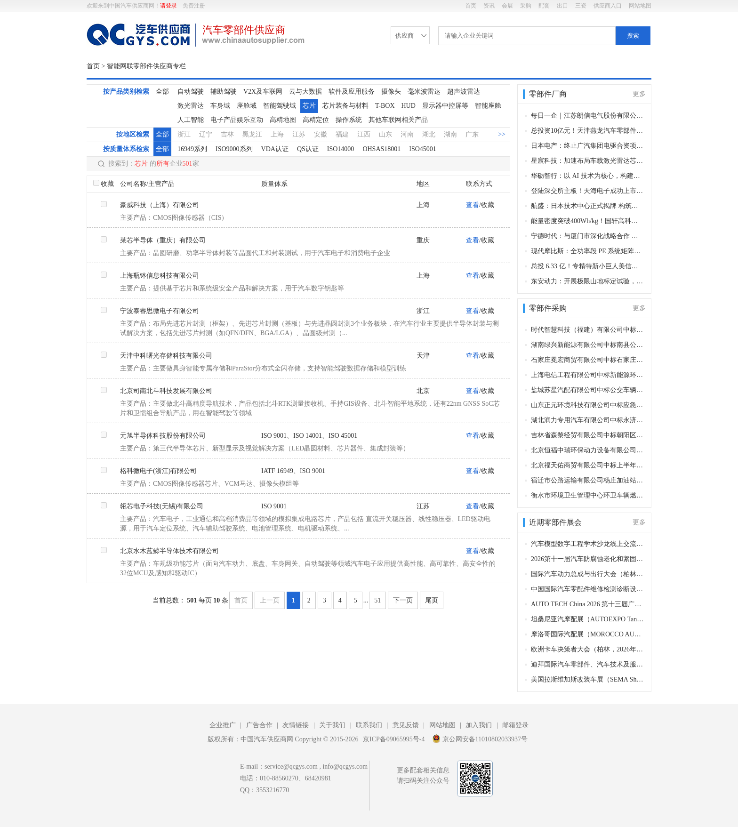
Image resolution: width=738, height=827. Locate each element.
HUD (408, 105)
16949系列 (192, 149)
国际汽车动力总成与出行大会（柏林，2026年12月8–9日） (587, 574)
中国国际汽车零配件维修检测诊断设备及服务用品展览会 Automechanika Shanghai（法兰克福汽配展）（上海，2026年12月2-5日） (587, 589)
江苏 (298, 134)
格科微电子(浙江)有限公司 (158, 470)
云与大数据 (305, 91)
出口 (562, 5)
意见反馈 (406, 725)
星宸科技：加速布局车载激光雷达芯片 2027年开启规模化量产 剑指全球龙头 (587, 160)
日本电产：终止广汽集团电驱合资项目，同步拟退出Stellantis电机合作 (587, 145)
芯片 (309, 105)
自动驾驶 (190, 91)
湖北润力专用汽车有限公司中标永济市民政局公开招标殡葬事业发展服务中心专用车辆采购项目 (587, 420)
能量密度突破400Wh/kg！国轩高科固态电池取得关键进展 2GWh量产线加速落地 (587, 221)
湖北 (428, 134)
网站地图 (640, 5)
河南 (407, 134)
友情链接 (295, 725)
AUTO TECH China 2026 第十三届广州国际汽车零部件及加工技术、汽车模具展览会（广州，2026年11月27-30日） (587, 604)
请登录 (168, 5)
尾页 (431, 600)
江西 (363, 134)
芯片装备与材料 (345, 105)
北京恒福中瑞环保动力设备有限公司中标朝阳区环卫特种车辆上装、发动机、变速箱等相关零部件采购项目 (587, 450)
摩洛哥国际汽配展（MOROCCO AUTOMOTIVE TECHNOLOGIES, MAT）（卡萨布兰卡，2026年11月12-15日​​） (587, 634)
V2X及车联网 (262, 91)
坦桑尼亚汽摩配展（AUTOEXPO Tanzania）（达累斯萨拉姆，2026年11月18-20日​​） (587, 619)
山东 (385, 134)
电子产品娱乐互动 (236, 119)
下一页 (403, 600)
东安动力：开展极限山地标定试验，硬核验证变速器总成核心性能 (587, 281)
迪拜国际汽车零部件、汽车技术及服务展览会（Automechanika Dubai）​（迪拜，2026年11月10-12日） (587, 664)
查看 (472, 205)
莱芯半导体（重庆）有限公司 (163, 240)
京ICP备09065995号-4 (394, 739)
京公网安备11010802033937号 (480, 738)
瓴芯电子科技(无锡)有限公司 (161, 506)
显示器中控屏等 (445, 105)
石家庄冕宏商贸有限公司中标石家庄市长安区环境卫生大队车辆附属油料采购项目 (587, 359)
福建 (342, 134)
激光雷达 (190, 105)
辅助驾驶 (223, 91)
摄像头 (391, 91)
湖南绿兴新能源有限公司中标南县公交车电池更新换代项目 (587, 344)
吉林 (227, 134)
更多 (639, 93)
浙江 (184, 134)
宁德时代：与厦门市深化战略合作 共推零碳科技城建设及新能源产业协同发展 (587, 236)
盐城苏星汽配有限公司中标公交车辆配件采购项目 (587, 389)
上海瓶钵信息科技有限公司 (159, 275)
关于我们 (332, 725)
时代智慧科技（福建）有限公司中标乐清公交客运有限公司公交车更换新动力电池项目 (587, 329)
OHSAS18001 (381, 149)
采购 (525, 5)
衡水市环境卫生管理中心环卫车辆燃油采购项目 (587, 495)
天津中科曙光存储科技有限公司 (166, 355)
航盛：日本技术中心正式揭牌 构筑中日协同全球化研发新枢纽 (587, 205)
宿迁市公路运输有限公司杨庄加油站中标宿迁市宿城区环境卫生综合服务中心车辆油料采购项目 (587, 480)
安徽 (320, 134)
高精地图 (283, 119)
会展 (507, 5)
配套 (544, 5)
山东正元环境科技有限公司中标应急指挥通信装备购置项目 (587, 405)
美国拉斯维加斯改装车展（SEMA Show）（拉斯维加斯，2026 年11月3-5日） (587, 679)
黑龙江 (252, 134)
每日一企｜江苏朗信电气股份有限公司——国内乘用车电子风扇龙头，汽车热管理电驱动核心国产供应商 (587, 115)
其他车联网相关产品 (398, 119)
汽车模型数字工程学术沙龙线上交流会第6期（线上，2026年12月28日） (587, 543)
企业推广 (222, 725)
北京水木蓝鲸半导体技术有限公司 (169, 550)
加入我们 (478, 725)
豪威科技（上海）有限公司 (159, 205)
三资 (580, 5)
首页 (470, 5)
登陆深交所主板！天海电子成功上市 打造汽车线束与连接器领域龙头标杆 (587, 190)
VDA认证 (275, 149)
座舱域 (247, 105)
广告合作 (259, 725)
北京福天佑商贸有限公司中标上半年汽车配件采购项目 (587, 465)
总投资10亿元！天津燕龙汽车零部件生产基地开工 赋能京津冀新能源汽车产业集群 (587, 130)
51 (377, 600)
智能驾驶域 (279, 105)
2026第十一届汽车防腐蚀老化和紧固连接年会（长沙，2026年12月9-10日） (587, 558)
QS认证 (308, 149)
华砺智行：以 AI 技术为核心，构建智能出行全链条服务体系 (587, 175)
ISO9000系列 (234, 149)
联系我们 (369, 725)
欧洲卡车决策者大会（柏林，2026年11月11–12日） (587, 649)
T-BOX (385, 105)
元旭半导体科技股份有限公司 (163, 435)
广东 (472, 134)
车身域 (220, 105)
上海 (277, 134)
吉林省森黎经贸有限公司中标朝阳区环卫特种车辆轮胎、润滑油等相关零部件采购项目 (587, 435)
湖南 (450, 134)
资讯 (489, 5)
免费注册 (194, 5)
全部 (162, 91)
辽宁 (205, 134)
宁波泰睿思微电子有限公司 (159, 310)
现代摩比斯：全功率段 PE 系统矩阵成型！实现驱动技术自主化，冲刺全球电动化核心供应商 (587, 251)
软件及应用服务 (352, 91)
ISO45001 (422, 149)
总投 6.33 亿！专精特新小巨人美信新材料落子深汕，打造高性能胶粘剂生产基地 (587, 266)
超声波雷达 (463, 91)
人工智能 (190, 119)
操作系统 (349, 119)
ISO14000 (340, 149)
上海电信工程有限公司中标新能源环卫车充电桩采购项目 (587, 374)
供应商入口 (608, 5)
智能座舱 (488, 105)
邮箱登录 (515, 725)
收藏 (107, 183)
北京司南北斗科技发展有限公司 (166, 390)
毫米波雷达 (424, 91)
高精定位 (316, 119)
